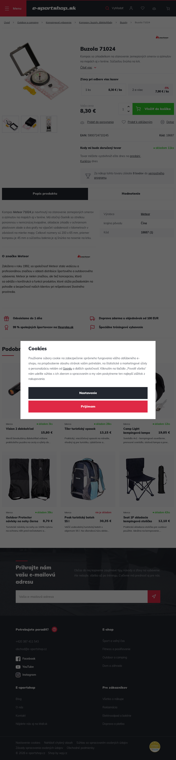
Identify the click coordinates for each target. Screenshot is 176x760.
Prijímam (88, 406)
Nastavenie (88, 393)
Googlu (67, 368)
